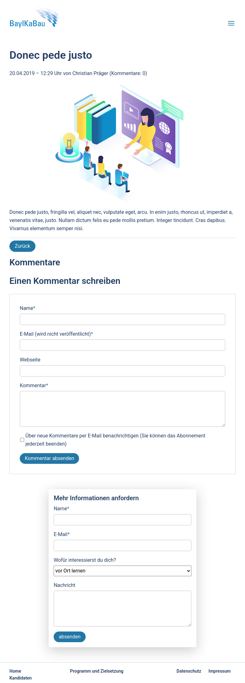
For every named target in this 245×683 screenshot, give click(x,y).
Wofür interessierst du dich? (85, 560)
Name (27, 307)
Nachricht (64, 585)
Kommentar (34, 385)
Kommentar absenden (49, 458)
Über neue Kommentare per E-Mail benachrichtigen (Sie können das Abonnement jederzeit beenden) (115, 440)
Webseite (30, 360)
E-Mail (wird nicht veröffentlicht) (56, 333)
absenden (70, 637)
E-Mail (62, 533)
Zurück (22, 246)
